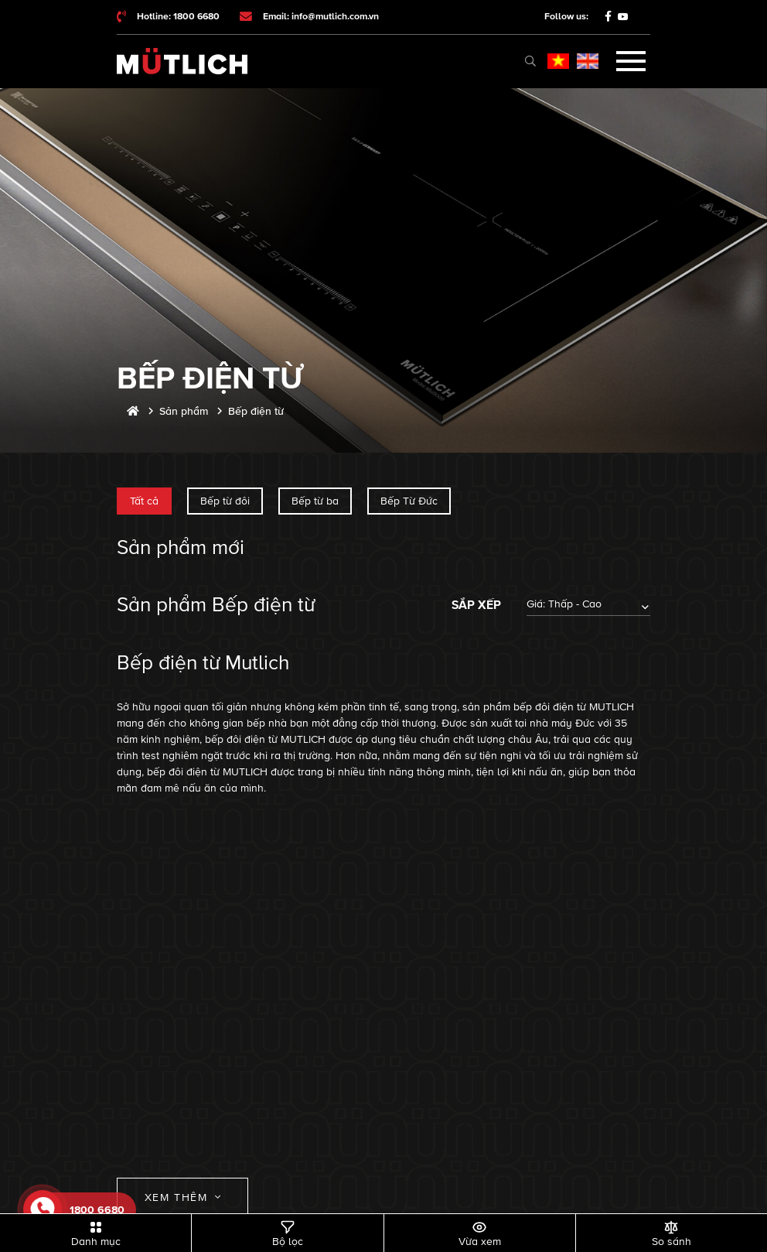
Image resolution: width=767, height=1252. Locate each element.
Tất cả (144, 501)
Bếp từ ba (315, 501)
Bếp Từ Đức (409, 501)
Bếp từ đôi (225, 501)
